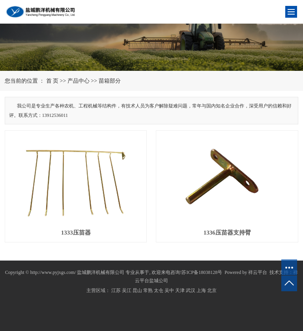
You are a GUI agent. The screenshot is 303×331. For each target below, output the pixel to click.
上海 (201, 290)
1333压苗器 (76, 232)
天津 (180, 290)
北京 (212, 290)
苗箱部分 (110, 81)
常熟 (148, 290)
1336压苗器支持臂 (227, 232)
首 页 (52, 81)
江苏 (116, 290)
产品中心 (78, 81)
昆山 (137, 290)
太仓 (158, 290)
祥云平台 (257, 272)
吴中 (169, 290)
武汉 (190, 290)
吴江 (126, 290)
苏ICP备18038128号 (201, 272)
